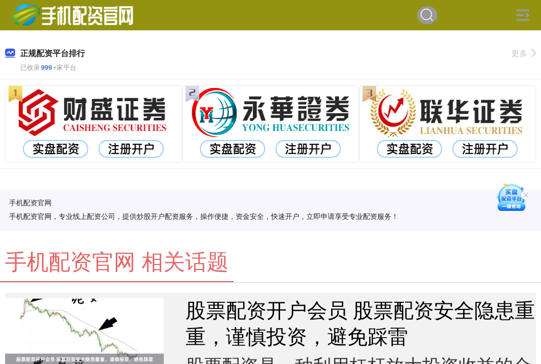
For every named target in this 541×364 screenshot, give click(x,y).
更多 (523, 53)
